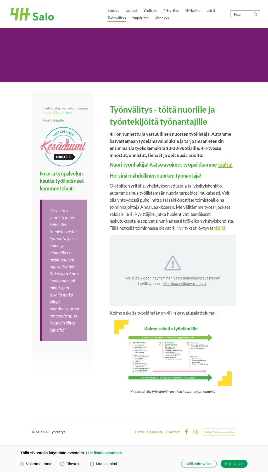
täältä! (225, 164)
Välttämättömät (36, 463)
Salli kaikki (234, 464)
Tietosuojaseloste (149, 432)
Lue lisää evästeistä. (104, 453)
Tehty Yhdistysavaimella (219, 431)
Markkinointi (103, 463)
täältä (219, 228)
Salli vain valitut (199, 464)
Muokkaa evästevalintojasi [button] (184, 284)
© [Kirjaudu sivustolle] (34, 432)
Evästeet (173, 432)
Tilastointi (71, 463)
